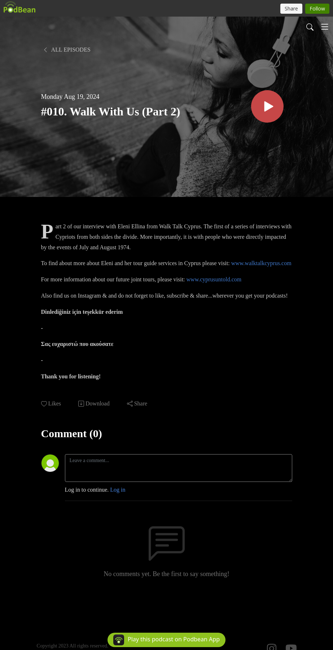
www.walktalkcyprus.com (261, 263)
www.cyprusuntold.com (214, 279)
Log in (117, 490)
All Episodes (67, 50)
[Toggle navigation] (324, 27)
